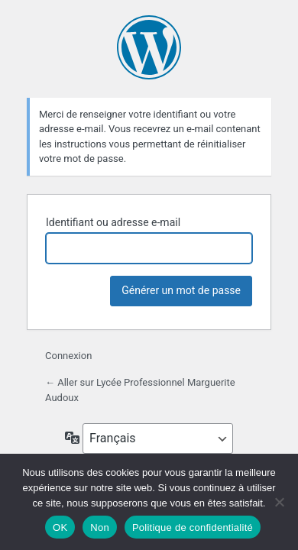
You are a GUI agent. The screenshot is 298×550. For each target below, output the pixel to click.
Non (99, 527)
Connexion (68, 355)
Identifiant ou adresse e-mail (113, 222)
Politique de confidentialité (192, 527)
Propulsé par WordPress (149, 47)
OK (60, 527)
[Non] (279, 502)
